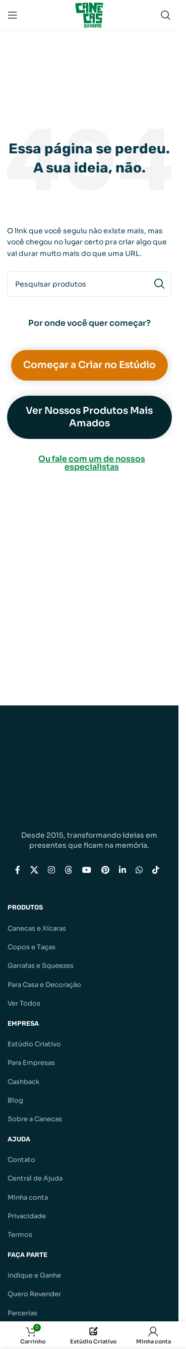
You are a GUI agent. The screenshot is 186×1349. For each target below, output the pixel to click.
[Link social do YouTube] (87, 870)
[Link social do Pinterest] (105, 870)
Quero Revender (34, 1294)
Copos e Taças (31, 947)
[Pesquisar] (166, 15)
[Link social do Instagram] (51, 870)
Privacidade (27, 1216)
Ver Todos (24, 1003)
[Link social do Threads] (68, 870)
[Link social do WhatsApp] (139, 870)
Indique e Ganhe (34, 1275)
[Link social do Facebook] (18, 870)
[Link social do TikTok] (156, 870)
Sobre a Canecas (35, 1119)
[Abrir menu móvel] (13, 15)
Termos (20, 1234)
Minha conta (28, 1197)
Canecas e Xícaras (37, 928)
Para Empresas (31, 1062)
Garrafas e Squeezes (41, 965)
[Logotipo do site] (89, 14)
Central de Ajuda (35, 1178)
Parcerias (22, 1313)
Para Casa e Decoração (44, 984)
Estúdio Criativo (34, 1044)
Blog (15, 1100)
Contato (21, 1159)
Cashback (23, 1081)
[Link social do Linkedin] (122, 870)
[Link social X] (34, 870)
